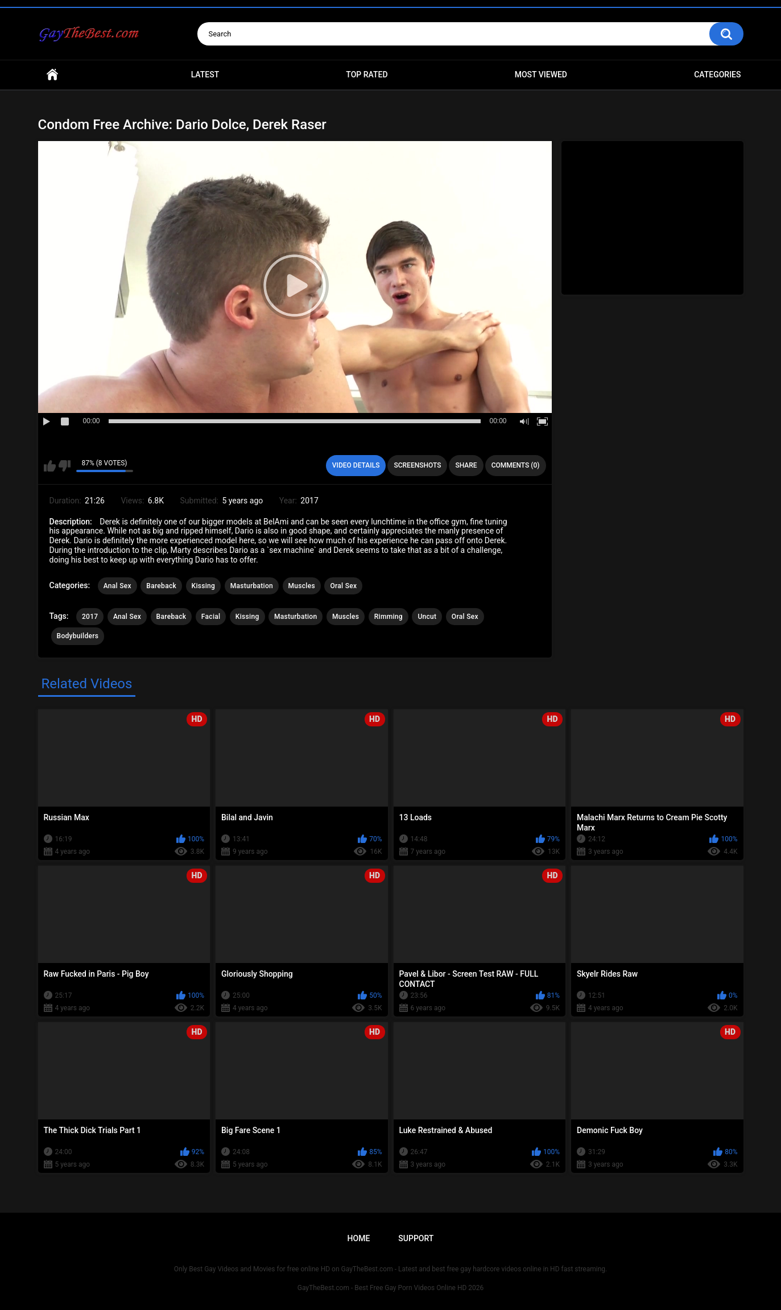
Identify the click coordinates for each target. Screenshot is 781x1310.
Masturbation (251, 586)
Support (415, 1238)
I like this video (50, 466)
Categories (717, 74)
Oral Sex (343, 586)
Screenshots (417, 465)
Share (466, 465)
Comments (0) (515, 465)
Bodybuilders (78, 636)
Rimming (388, 617)
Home (52, 74)
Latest (205, 74)
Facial (211, 617)
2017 (90, 617)
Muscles (301, 586)
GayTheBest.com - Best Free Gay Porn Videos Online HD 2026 (390, 1288)
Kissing (204, 586)
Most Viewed (541, 74)
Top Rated (366, 74)
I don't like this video (65, 466)
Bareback (161, 586)
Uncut (427, 617)
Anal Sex (117, 586)
